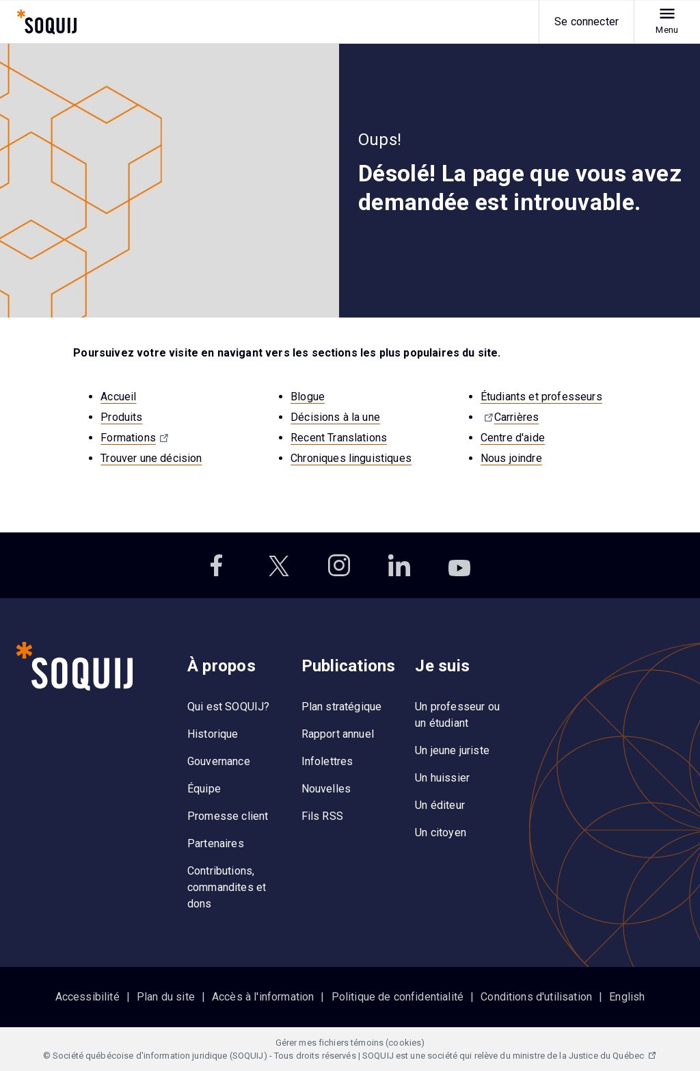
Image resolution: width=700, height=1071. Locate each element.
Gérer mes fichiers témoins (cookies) (350, 1042)
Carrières (516, 417)
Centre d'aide (513, 437)
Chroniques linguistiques (351, 458)
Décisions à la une (335, 417)
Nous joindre (511, 458)
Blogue (308, 396)
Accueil (118, 396)
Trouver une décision (151, 458)
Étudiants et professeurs (541, 396)
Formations (128, 437)
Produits (121, 417)
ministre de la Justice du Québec (579, 1055)
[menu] (659, 22)
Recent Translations (339, 437)
